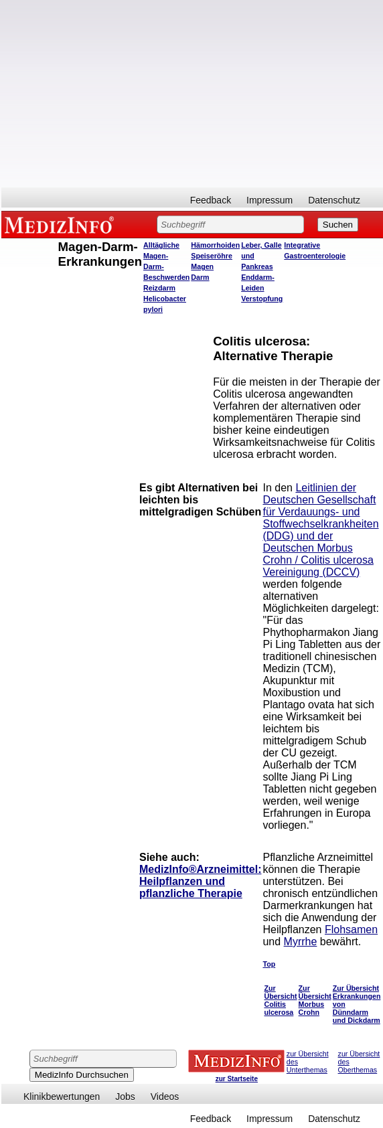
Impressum (269, 200)
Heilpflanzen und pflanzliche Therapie (190, 887)
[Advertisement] (148, 93)
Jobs (125, 1096)
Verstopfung (262, 299)
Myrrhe (300, 941)
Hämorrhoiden (215, 245)
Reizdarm (159, 288)
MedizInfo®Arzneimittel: (200, 869)
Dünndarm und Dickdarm (356, 1016)
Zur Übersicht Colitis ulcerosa (280, 1000)
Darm (200, 277)
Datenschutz (334, 200)
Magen (202, 266)
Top (268, 964)
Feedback (210, 200)
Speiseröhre (211, 256)
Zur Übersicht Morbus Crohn (315, 1000)
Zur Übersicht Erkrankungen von (357, 996)
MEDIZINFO (61, 224)
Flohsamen (351, 929)
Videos (165, 1096)
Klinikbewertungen (61, 1096)
